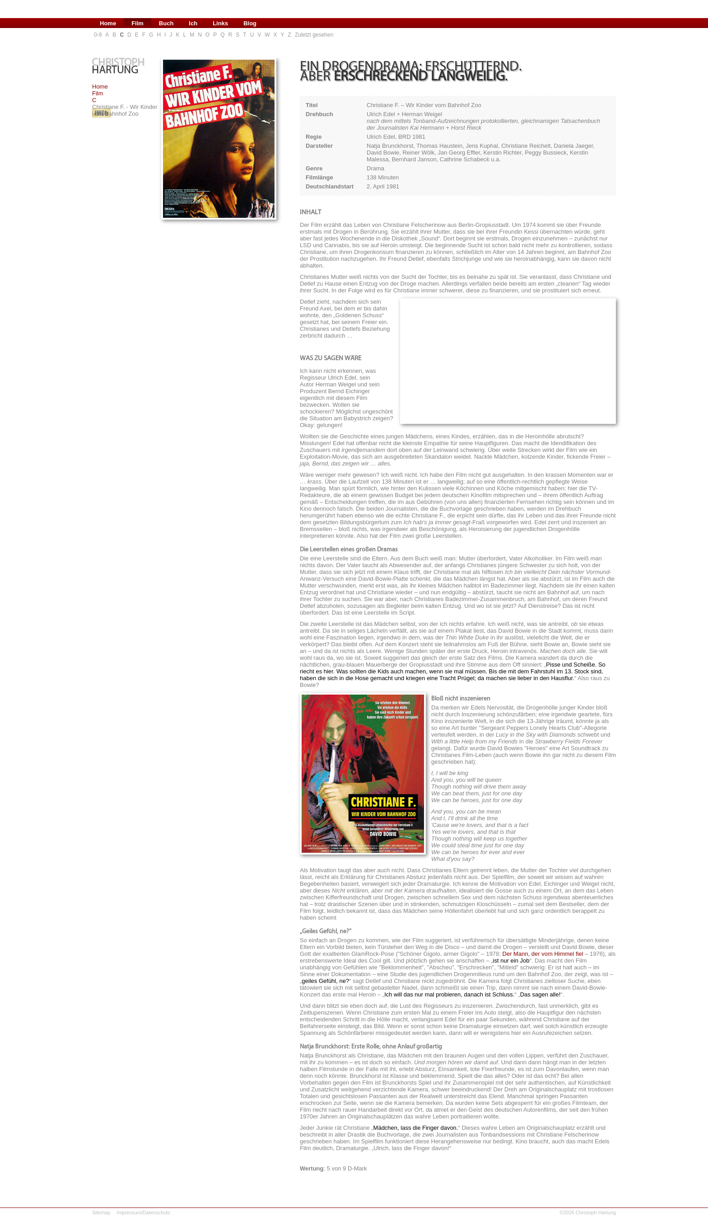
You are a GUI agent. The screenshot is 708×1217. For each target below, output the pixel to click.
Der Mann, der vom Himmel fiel (543, 953)
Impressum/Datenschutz (143, 1212)
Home (100, 86)
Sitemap (101, 1212)
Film (97, 93)
